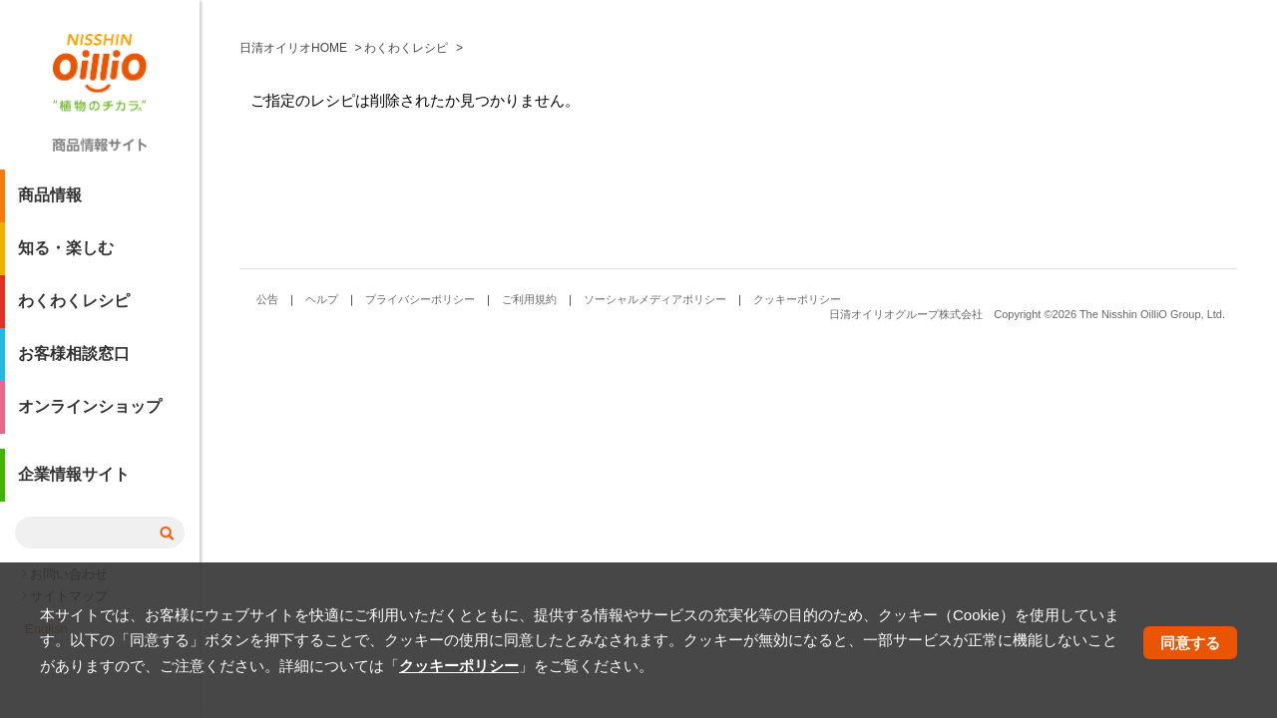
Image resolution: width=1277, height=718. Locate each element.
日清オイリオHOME (293, 48)
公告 (267, 299)
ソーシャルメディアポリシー (655, 299)
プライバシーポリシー (420, 299)
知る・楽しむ (66, 255)
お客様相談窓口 (74, 361)
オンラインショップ (90, 414)
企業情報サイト (74, 482)
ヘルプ (321, 299)
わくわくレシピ (74, 308)
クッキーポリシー (797, 299)
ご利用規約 (529, 299)
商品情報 (50, 202)
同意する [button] (1190, 642)
